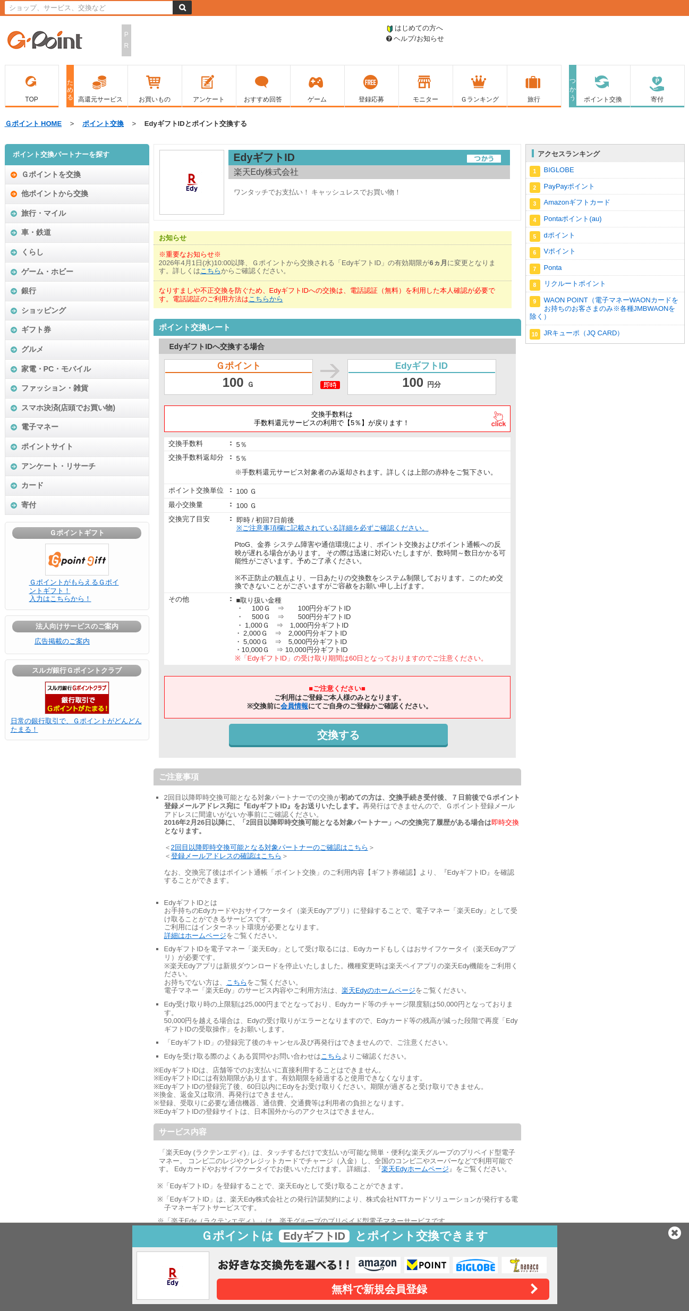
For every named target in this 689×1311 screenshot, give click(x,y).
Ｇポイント (44, 41)
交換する (338, 735)
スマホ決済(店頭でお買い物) (68, 407)
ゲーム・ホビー (47, 271)
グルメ (32, 349)
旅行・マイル (43, 213)
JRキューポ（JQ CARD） (577, 334)
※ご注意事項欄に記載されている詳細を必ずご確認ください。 (332, 528)
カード (32, 485)
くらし (32, 252)
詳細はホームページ (195, 936)
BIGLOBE (552, 171)
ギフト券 (36, 329)
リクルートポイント (568, 285)
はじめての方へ (415, 28)
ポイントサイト (47, 446)
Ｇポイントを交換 (51, 174)
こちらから (266, 299)
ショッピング (43, 310)
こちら (210, 271)
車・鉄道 (36, 232)
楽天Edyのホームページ (378, 990)
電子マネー (39, 426)
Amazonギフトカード (570, 203)
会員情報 (294, 706)
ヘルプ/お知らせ (415, 39)
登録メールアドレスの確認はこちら (226, 856)
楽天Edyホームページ (414, 1169)
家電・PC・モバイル (56, 369)
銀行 (28, 290)
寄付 (28, 505)
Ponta (546, 269)
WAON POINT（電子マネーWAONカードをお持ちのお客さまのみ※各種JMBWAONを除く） (604, 308)
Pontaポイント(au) (566, 220)
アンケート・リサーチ (58, 466)
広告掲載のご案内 (62, 641)
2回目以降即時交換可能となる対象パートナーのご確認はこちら (269, 847)
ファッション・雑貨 (54, 388)
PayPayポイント (563, 187)
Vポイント (553, 252)
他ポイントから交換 (54, 193)
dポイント (552, 236)
